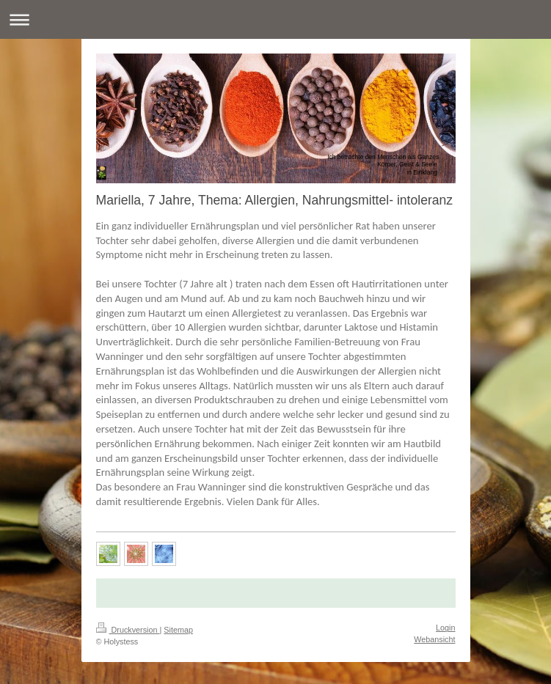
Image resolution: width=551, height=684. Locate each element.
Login (445, 627)
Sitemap (178, 629)
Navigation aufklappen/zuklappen (275, 19)
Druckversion (128, 629)
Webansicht (434, 639)
